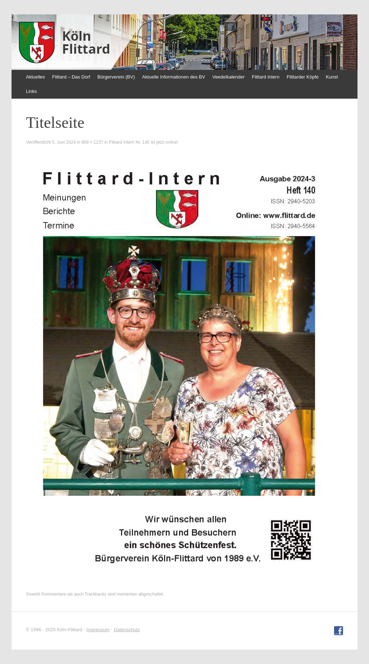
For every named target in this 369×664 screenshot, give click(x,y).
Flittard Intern (266, 77)
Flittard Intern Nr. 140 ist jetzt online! (143, 142)
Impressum (98, 629)
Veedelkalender (228, 77)
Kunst (332, 77)
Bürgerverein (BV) (116, 77)
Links (31, 91)
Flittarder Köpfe (302, 77)
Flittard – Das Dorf (71, 77)
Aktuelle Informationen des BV (173, 77)
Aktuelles (35, 77)
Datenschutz (127, 629)
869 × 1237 (92, 142)
